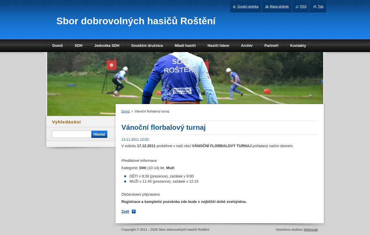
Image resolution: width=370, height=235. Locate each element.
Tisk (320, 6)
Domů (125, 111)
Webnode (311, 229)
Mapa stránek (279, 6)
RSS (303, 6)
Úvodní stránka (247, 6)
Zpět (125, 211)
